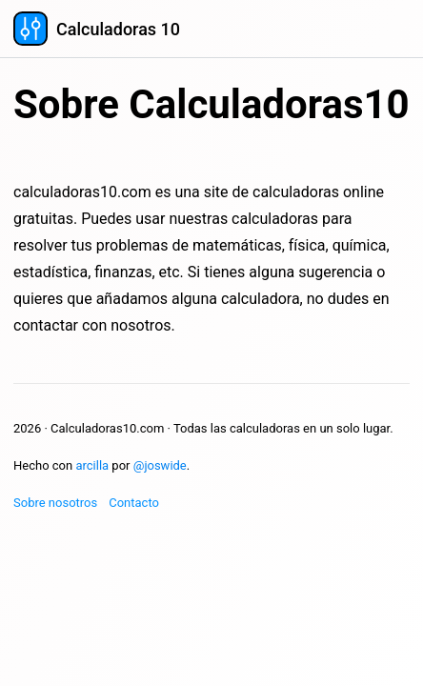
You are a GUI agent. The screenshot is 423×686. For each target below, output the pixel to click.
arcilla (92, 465)
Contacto (134, 502)
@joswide (160, 465)
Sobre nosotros (55, 502)
